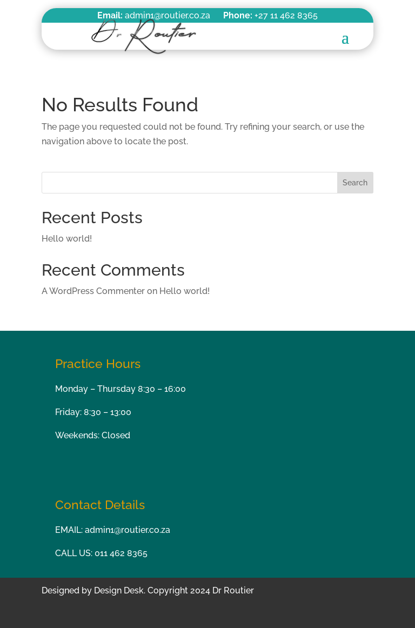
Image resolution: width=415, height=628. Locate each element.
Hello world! (67, 238)
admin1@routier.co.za (127, 530)
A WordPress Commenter (93, 291)
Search (355, 182)
